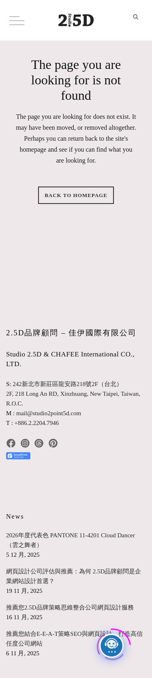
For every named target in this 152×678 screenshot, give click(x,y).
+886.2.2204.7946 (37, 423)
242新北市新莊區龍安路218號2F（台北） (67, 384)
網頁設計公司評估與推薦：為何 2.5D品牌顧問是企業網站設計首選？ (73, 576)
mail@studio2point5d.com (48, 413)
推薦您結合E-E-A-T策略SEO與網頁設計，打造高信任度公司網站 (74, 639)
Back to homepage (76, 195)
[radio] (13, 477)
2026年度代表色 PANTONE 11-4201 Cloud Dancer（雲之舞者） (70, 540)
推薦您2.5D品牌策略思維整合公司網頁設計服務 (70, 607)
